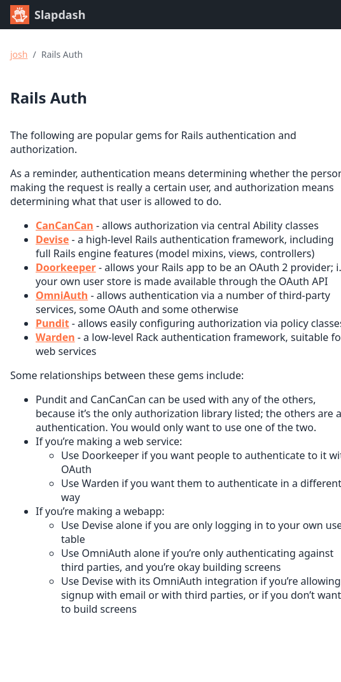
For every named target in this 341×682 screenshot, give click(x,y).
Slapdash (47, 14)
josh (18, 54)
